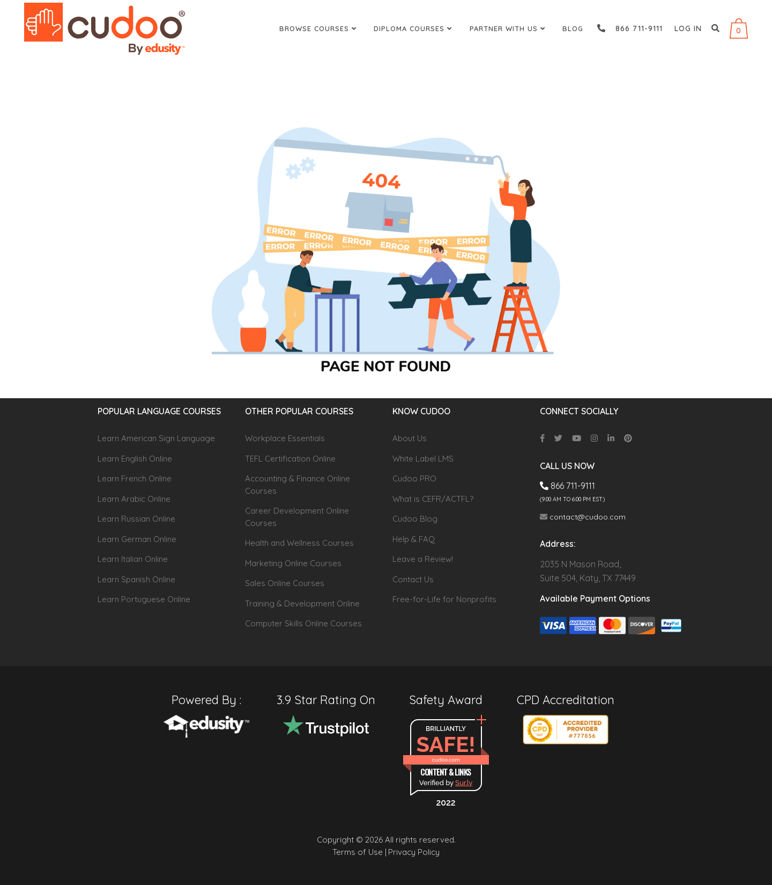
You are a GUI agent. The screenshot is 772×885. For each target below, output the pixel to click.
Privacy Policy (414, 852)
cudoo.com (445, 760)
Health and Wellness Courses (299, 543)
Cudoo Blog (414, 519)
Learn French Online (135, 478)
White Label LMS (423, 459)
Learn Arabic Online (134, 499)
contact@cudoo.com (583, 517)
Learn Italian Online (133, 559)
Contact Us (413, 579)
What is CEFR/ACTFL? (432, 499)
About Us (409, 438)
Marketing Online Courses (293, 563)
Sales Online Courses (284, 583)
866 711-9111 (630, 28)
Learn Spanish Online (136, 579)
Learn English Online (135, 459)
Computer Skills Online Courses (303, 623)
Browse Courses (319, 28)
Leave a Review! (422, 559)
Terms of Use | (359, 852)
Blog (572, 28)
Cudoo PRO (414, 478)
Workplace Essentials (285, 438)
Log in (688, 28)
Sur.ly (463, 783)
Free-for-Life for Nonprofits (444, 599)
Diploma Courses (414, 28)
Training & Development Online (302, 603)
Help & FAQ (413, 539)
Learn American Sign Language (156, 438)
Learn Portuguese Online (144, 599)
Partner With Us (509, 28)
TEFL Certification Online (290, 459)
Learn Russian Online (136, 519)
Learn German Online (137, 539)
